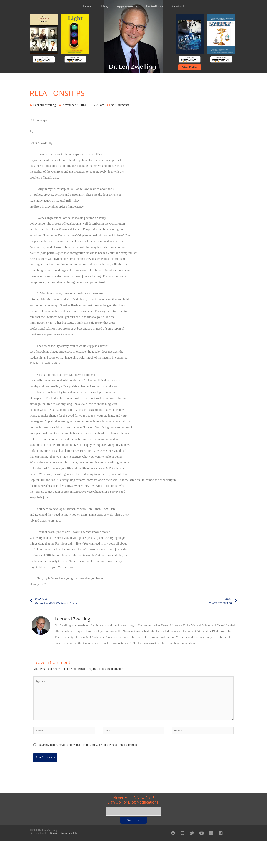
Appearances (127, 6)
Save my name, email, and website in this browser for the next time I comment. (88, 747)
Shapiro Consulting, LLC (64, 834)
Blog (104, 6)
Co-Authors (154, 6)
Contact (178, 6)
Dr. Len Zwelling (132, 66)
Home (87, 6)
